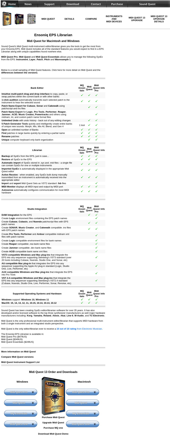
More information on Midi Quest (18, 351)
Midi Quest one (19, 424)
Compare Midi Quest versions (17, 357)
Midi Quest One (81, 424)
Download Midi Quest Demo (53, 433)
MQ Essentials (18, 413)
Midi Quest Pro (19, 392)
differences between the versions (19, 72)
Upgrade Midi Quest (53, 422)
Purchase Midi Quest (53, 417)
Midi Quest (19, 402)
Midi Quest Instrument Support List (20, 362)
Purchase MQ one (53, 428)
